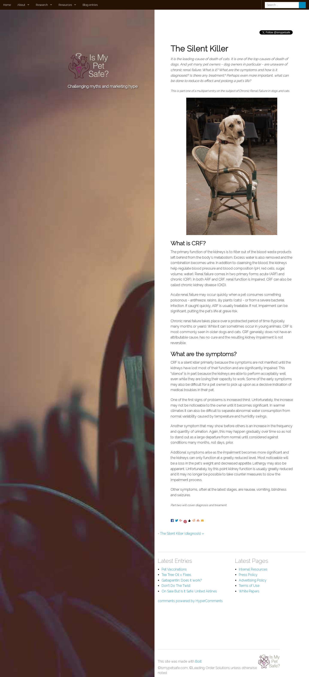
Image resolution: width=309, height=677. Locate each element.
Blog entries (90, 4)
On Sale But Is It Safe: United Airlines (189, 591)
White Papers (249, 591)
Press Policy (248, 575)
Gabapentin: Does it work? (182, 580)
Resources (65, 4)
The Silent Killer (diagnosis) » (182, 533)
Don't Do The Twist (176, 586)
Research (42, 4)
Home (7, 4)
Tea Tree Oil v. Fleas (176, 575)
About (21, 4)
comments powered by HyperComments (190, 601)
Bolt (198, 661)
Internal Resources (253, 569)
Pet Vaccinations (174, 569)
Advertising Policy (253, 580)
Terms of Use (249, 586)
